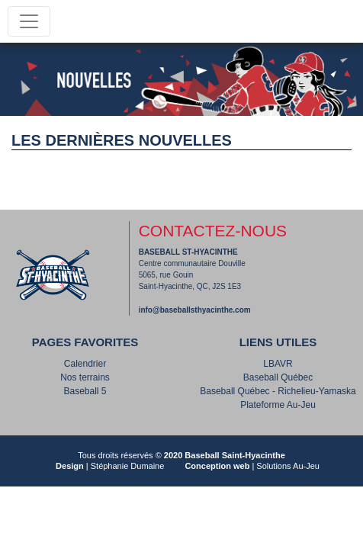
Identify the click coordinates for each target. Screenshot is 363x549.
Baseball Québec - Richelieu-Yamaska (278, 391)
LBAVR (277, 363)
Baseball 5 (84, 391)
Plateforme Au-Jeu (278, 405)
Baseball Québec (278, 377)
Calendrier (85, 363)
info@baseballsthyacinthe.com (195, 310)
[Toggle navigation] (29, 21)
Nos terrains (85, 377)
